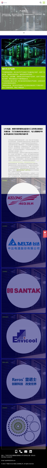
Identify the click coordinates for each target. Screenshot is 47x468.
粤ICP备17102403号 (6, 457)
